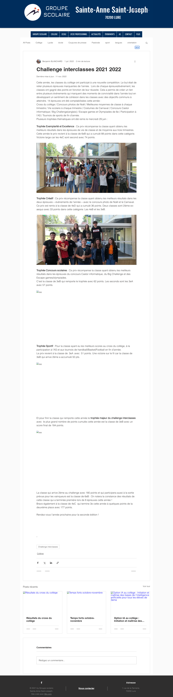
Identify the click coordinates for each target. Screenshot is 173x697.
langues (118, 42)
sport (107, 42)
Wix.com (48, 694)
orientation (132, 42)
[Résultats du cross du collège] (42, 602)
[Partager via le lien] (57, 563)
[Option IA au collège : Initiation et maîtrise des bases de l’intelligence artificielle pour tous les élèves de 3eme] (130, 602)
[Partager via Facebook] (37, 563)
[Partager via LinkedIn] (51, 563)
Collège (39, 42)
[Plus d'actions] (135, 61)
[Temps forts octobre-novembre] (86, 602)
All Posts (26, 42)
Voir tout (146, 586)
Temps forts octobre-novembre (82, 619)
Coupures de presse (77, 42)
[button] (146, 43)
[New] (137, 47)
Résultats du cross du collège (39, 619)
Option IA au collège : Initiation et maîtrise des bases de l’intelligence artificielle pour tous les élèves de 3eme (128, 619)
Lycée (50, 42)
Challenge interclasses (48, 547)
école (60, 42)
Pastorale (96, 42)
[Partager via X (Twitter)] (44, 563)
